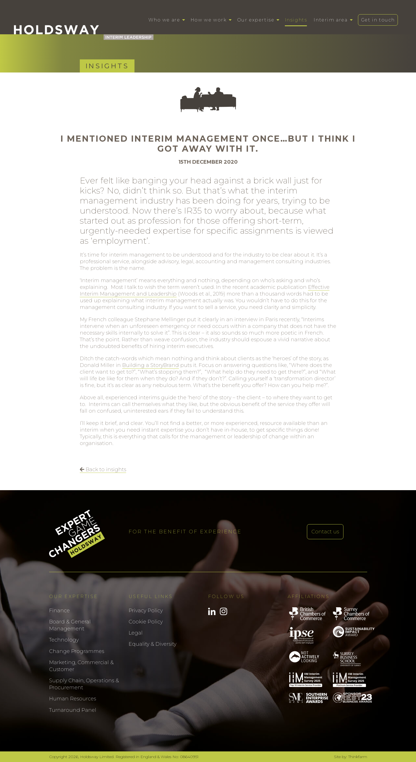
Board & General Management (70, 625)
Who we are (164, 20)
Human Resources (72, 699)
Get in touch (378, 20)
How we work (209, 20)
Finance (59, 611)
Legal (136, 633)
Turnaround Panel (72, 710)
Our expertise (256, 20)
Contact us (325, 532)
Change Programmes (76, 651)
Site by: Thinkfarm (350, 756)
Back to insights (103, 469)
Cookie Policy (146, 622)
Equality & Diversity (152, 644)
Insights (296, 20)
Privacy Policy (146, 611)
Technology (64, 640)
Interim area (330, 20)
